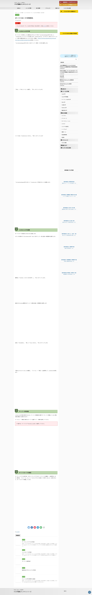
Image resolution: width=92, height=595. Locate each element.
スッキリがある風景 (67, 8)
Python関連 (64, 139)
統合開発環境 (64, 131)
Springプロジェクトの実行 (65, 84)
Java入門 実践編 (65, 96)
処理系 (63, 134)
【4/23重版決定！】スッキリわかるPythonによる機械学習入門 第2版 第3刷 (68, 66)
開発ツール (64, 129)
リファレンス (47, 8)
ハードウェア (64, 126)
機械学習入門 (64, 109)
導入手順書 (38, 8)
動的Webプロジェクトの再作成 (66, 80)
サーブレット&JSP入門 (66, 99)
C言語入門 (64, 104)
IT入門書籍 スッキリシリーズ (23, 4)
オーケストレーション (66, 119)
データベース (64, 116)
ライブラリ (64, 114)
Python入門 (64, 106)
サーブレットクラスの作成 (28, 541)
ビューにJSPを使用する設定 (28, 578)
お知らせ (18, 8)
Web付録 (17, 531)
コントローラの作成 (26, 551)
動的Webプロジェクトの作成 (28, 569)
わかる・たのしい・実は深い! (19, 589)
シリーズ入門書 (28, 8)
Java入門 (63, 94)
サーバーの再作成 (26, 560)
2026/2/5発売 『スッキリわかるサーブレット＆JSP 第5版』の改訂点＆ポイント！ (69, 72)
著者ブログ (57, 8)
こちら (44, 25)
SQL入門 (63, 101)
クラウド (63, 121)
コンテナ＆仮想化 (65, 124)
